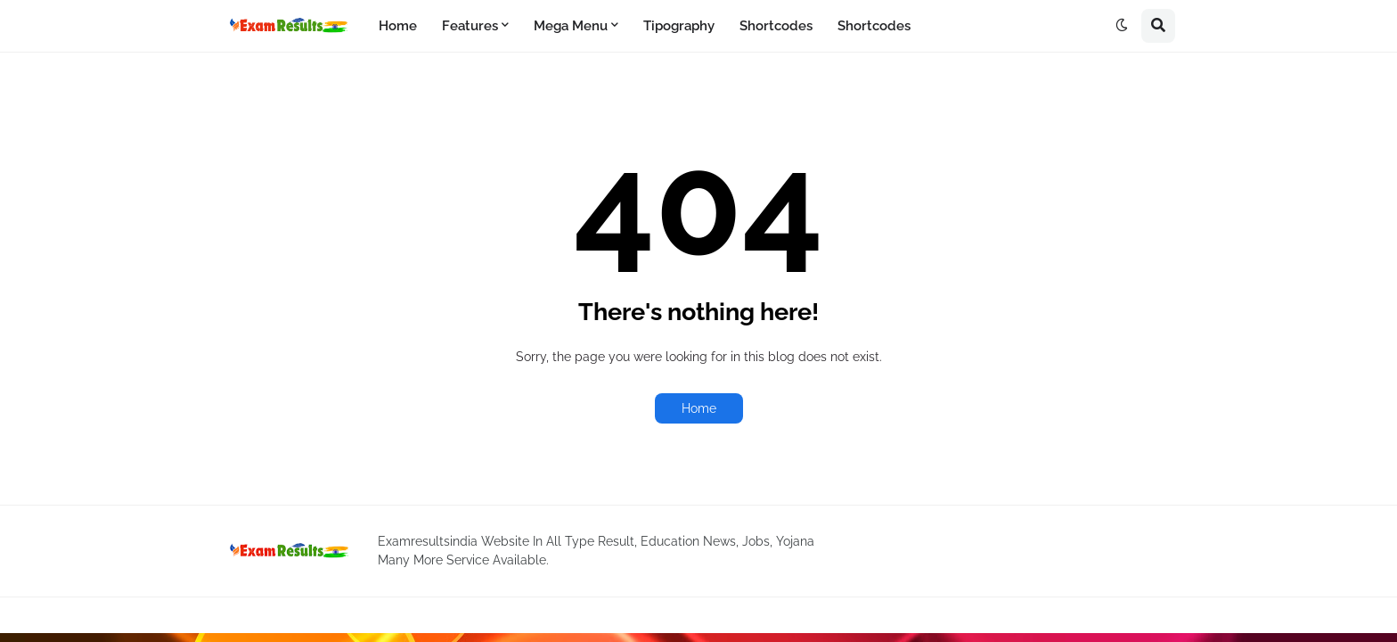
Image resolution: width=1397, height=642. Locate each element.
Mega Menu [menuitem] (571, 26)
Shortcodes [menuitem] (776, 26)
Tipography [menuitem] (679, 26)
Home (699, 408)
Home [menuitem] (398, 26)
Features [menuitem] (470, 26)
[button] (1121, 26)
